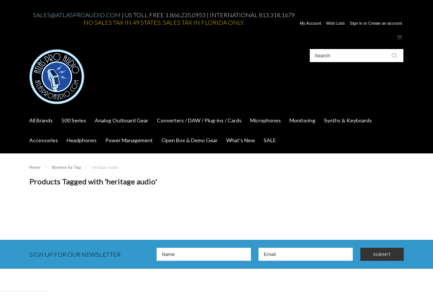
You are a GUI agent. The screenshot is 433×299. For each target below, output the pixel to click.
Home (35, 167)
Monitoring (302, 120)
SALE (270, 140)
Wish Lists (335, 23)
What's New (240, 140)
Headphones (82, 140)
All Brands (41, 120)
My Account (310, 23)
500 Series (73, 120)
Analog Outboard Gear (121, 120)
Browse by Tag (66, 167)
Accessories (43, 140)
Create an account (385, 23)
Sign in (356, 23)
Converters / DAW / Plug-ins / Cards (199, 120)
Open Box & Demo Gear (189, 140)
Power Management (129, 140)
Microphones (265, 120)
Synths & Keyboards (348, 120)
